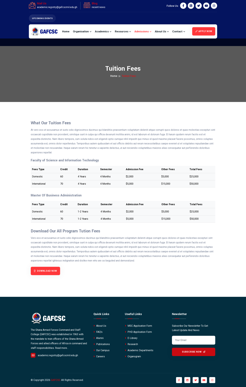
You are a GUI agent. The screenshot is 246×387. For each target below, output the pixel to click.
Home (66, 31)
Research (131, 344)
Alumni (99, 338)
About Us (160, 31)
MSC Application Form (138, 325)
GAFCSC (56, 380)
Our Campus (102, 350)
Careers (99, 356)
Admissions (141, 31)
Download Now (45, 271)
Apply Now (203, 31)
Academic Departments (139, 350)
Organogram (133, 356)
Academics (102, 31)
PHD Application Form (138, 331)
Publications (102, 344)
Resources (121, 31)
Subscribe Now (193, 352)
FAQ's (98, 331)
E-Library (131, 338)
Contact (177, 31)
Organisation (81, 31)
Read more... (61, 347)
